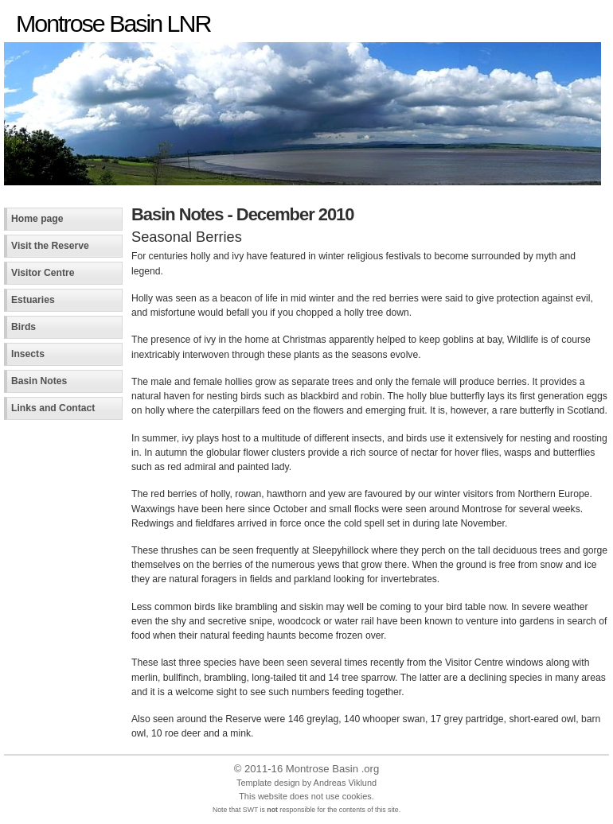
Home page (37, 218)
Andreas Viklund (345, 782)
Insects (28, 354)
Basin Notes (39, 381)
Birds (23, 326)
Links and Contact (53, 408)
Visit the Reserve (50, 245)
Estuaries (33, 299)
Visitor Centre (43, 272)
